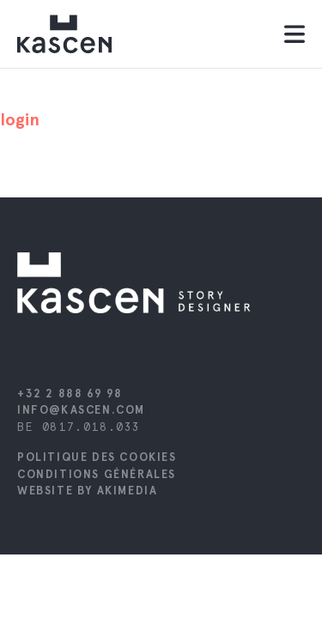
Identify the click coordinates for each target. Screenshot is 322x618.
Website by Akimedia (87, 490)
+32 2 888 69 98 (70, 393)
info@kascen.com (81, 409)
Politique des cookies (97, 457)
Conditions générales (96, 474)
